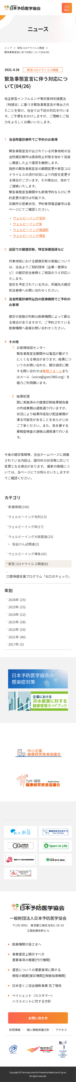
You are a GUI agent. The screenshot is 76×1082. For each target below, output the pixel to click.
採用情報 (14, 1030)
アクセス (61, 1030)
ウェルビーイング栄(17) (26, 526)
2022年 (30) (17, 629)
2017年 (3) (16, 644)
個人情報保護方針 (38, 1030)
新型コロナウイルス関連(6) (28, 563)
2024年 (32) (17, 614)
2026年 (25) (17, 599)
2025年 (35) (17, 606)
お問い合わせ (38, 1017)
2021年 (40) (17, 636)
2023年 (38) (17, 621)
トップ (8, 47)
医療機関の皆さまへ (26, 944)
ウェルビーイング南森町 (31, 229)
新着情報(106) (18, 506)
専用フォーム (52, 370)
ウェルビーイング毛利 (29, 218)
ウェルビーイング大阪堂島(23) (30, 536)
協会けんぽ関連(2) (25, 544)
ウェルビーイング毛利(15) (27, 516)
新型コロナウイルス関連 (30, 47)
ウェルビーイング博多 (29, 235)
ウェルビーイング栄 (27, 223)
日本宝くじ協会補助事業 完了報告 (37, 985)
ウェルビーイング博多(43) (27, 553)
